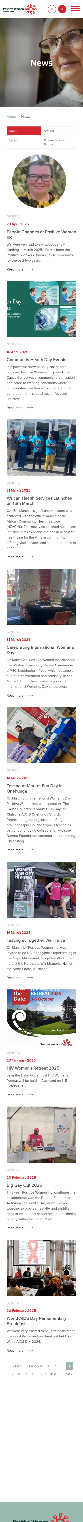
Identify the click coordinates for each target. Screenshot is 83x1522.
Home (11, 116)
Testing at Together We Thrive (36, 940)
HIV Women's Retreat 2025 (33, 1068)
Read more (15, 269)
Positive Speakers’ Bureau (55, 142)
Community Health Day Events (36, 359)
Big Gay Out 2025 (24, 1185)
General (49, 130)
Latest (13, 130)
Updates (14, 140)
